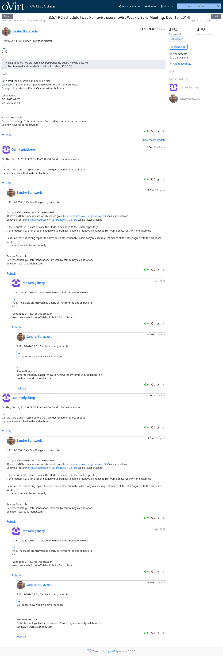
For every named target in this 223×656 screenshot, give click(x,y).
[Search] (218, 6)
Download (178, 46)
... (4, 47)
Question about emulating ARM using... (24, 20)
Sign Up (167, 6)
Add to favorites (180, 63)
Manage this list (129, 6)
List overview (177, 38)
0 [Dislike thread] (153, 130)
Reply (6, 134)
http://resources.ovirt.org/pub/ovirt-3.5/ (86, 216)
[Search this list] (196, 6)
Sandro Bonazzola (25, 31)
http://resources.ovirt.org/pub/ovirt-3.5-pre (52, 219)
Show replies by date (153, 140)
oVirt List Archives (29, 6)
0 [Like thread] (146, 130)
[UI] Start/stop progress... (206, 20)
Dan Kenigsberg (23, 149)
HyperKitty (112, 651)
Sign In (150, 6)
